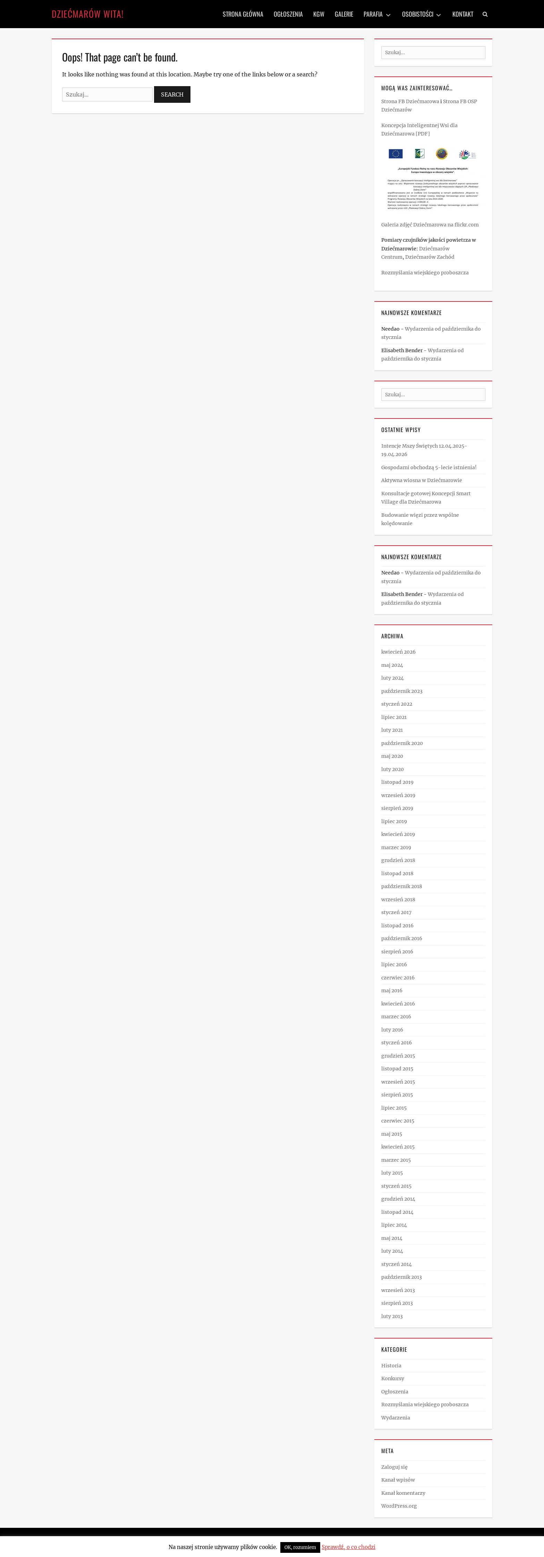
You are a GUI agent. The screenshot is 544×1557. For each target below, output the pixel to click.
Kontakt (462, 13)
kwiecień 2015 (398, 1147)
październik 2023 (402, 691)
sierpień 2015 (397, 1095)
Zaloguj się (394, 1467)
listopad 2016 (397, 925)
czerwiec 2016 (398, 978)
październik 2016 (401, 938)
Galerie (344, 13)
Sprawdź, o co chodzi (348, 1547)
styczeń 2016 (396, 1043)
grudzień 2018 (398, 860)
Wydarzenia (395, 1418)
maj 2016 (391, 990)
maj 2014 (391, 1238)
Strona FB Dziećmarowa (410, 101)
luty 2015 (392, 1173)
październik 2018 (401, 886)
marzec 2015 (396, 1160)
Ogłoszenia (288, 13)
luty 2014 (392, 1251)
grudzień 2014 (398, 1199)
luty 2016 (392, 1030)
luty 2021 (392, 730)
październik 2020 (402, 743)
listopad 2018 (397, 873)
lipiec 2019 (394, 821)
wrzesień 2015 (398, 1082)
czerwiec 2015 (397, 1121)
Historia (391, 1366)
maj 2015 (391, 1134)
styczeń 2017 (396, 912)
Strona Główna (243, 13)
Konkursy (392, 1378)
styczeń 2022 (396, 704)
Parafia (373, 13)
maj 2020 (392, 756)
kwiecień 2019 (398, 834)
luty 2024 (392, 678)
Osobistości (417, 13)
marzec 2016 (396, 1016)
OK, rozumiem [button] (300, 1547)
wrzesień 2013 (398, 1290)
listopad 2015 (397, 1069)
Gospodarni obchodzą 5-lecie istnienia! (429, 467)
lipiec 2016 (394, 964)
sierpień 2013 (397, 1303)
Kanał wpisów (398, 1480)
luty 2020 (392, 769)
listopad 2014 (397, 1212)
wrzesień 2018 (398, 899)
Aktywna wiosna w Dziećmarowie (421, 480)
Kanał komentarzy (403, 1493)
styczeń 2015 (396, 1186)
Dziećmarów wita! (88, 13)
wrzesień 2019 (398, 795)
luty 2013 (392, 1316)
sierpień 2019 (397, 808)
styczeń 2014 (396, 1264)
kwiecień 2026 (398, 652)
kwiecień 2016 (398, 1004)
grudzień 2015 (398, 1056)
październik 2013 (401, 1277)
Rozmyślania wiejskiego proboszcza (425, 273)
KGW (318, 13)
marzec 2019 (396, 847)
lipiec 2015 (394, 1108)
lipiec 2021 (394, 717)
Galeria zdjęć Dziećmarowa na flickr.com (430, 225)
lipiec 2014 (394, 1225)
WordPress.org (399, 1506)
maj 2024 (392, 665)
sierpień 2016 (397, 952)
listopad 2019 (397, 782)
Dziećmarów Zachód (429, 257)
